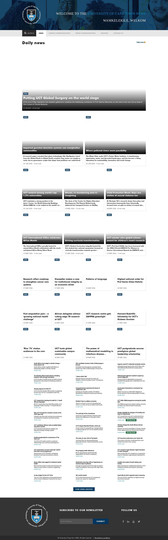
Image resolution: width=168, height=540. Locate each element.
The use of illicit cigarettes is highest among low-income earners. (131, 478)
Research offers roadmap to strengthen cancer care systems (36, 282)
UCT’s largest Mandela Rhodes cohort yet (88, 426)
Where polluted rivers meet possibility (106, 150)
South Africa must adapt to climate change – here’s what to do (47, 364)
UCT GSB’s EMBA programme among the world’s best (132, 401)
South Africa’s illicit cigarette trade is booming (131, 475)
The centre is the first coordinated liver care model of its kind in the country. (130, 441)
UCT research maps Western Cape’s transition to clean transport (131, 450)
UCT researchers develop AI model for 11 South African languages (48, 401)
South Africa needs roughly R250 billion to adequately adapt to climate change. (46, 367)
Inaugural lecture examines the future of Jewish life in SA (88, 388)
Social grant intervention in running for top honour (130, 388)
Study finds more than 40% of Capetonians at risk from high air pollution (89, 462)
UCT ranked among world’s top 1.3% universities (40, 194)
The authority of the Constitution (85, 413)
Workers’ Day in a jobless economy (86, 401)
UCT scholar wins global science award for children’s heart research (126, 239)
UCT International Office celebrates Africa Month (42, 239)
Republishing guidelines (102, 538)
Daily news (141, 42)
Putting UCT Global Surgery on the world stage (61, 98)
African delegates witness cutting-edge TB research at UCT (67, 316)
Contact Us (118, 33)
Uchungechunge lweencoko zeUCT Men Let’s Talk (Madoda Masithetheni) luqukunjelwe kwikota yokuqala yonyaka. (131, 367)
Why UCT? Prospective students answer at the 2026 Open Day (47, 413)
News (41, 33)
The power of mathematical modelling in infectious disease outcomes (99, 351)
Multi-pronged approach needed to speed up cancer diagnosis (130, 376)
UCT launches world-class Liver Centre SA (130, 438)
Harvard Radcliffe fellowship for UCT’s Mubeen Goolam (127, 316)
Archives (104, 33)
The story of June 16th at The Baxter (86, 438)
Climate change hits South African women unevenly (130, 425)
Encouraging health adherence (85, 450)
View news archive (83, 489)
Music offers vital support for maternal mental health (47, 462)
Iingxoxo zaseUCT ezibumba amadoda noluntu (131, 364)
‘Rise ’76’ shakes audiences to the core (34, 349)
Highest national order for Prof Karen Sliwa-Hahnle (130, 280)
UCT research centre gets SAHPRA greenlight (98, 315)
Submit (101, 521)
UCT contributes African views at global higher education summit (47, 425)
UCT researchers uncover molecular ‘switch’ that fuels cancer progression (47, 450)
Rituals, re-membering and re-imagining (81, 194)
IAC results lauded (81, 475)
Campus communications (59, 33)
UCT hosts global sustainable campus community (65, 351)
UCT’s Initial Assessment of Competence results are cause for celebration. (88, 478)
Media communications (85, 33)
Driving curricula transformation (82, 240)
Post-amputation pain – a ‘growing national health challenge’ (36, 316)
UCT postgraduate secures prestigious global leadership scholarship (130, 351)
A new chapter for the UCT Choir (43, 475)
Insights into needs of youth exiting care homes (129, 462)
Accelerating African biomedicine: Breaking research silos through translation (47, 376)
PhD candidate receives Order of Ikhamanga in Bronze (89, 364)
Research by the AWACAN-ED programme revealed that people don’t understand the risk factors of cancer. (131, 380)
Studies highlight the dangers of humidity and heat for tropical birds (131, 413)
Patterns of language (96, 279)
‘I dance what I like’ (81, 376)
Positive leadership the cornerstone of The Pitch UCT (46, 438)
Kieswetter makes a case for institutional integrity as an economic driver (68, 282)
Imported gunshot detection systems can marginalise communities (51, 149)
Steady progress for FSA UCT (42, 389)
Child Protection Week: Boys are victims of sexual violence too (124, 194)
